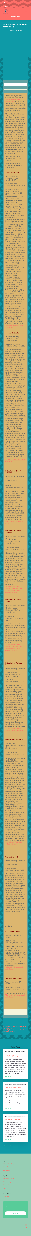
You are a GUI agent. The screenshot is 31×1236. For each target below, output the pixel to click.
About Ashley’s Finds (9, 1178)
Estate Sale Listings (8, 1164)
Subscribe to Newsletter (10, 1167)
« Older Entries (7, 1146)
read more (8, 1076)
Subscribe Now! (15, 16)
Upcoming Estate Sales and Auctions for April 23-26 (15, 1084)
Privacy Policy (7, 1182)
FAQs (4, 1188)
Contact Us (6, 1170)
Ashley (12, 30)
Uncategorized (17, 1056)
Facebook (6, 1197)
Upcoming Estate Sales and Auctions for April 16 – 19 (15, 1116)
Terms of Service (7, 1185)
